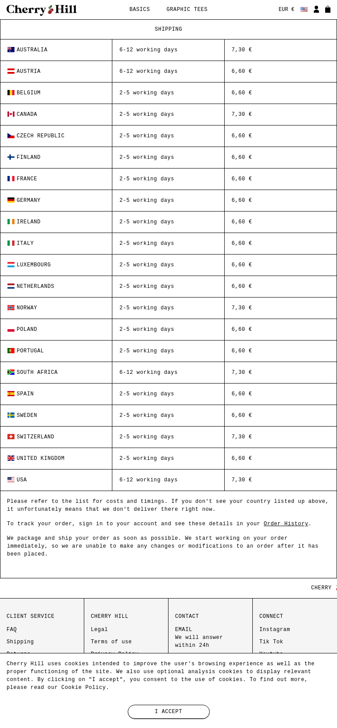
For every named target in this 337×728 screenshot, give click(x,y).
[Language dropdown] (304, 10)
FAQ (12, 630)
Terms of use (111, 642)
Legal (99, 630)
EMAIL (199, 638)
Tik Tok (271, 642)
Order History (286, 524)
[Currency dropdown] (287, 10)
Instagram (274, 630)
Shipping (20, 642)
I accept (168, 712)
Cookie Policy (83, 688)
